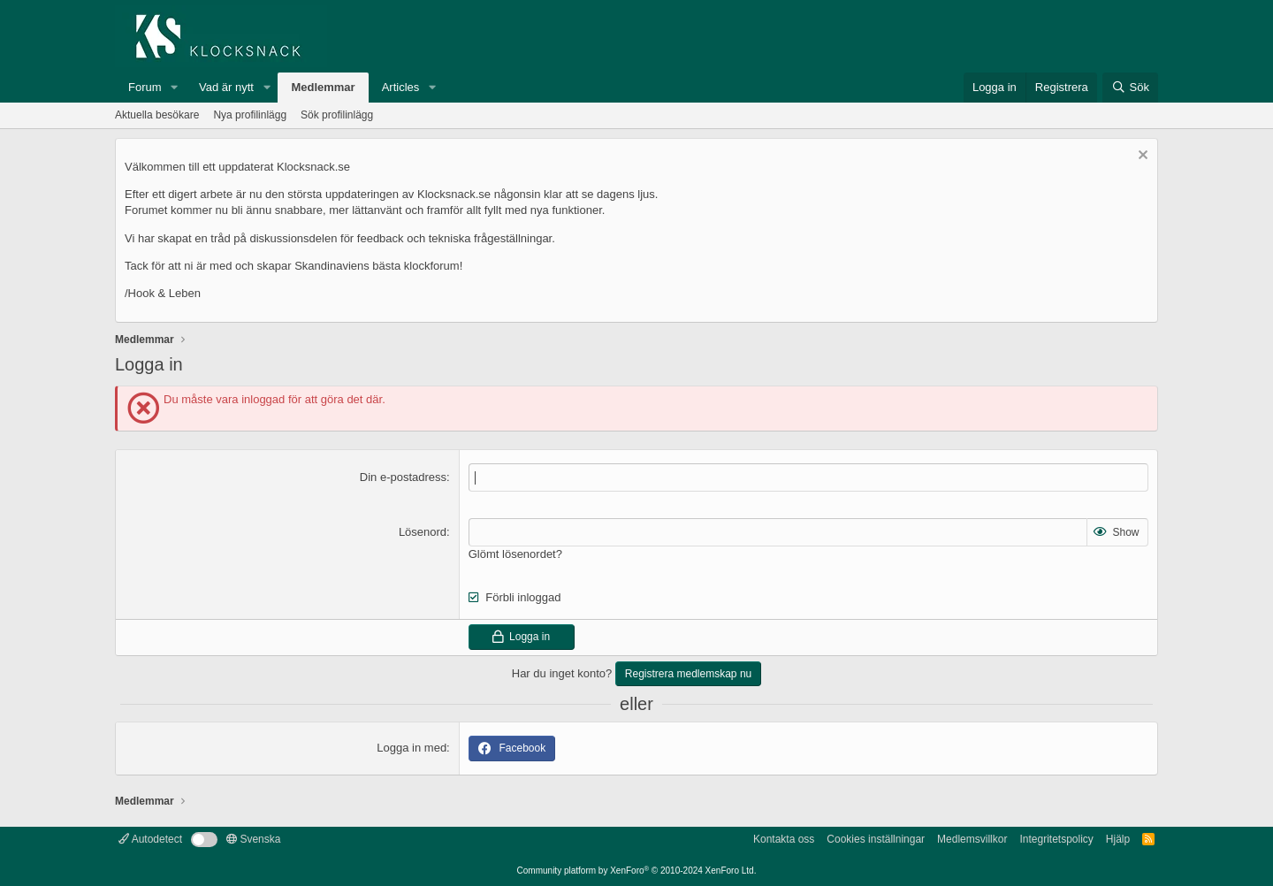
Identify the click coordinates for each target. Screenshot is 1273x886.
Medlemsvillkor (972, 839)
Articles (401, 87)
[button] (174, 88)
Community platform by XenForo (637, 870)
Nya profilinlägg (249, 115)
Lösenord (422, 531)
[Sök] (1130, 88)
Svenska (253, 839)
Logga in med (411, 747)
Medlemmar (322, 87)
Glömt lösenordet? (515, 554)
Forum (145, 87)
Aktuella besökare (157, 115)
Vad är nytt (226, 87)
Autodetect (150, 839)
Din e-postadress (403, 477)
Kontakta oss (783, 839)
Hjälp (1118, 839)
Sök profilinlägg (337, 115)
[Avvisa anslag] (1140, 157)
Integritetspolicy (1056, 839)
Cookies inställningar (876, 839)
